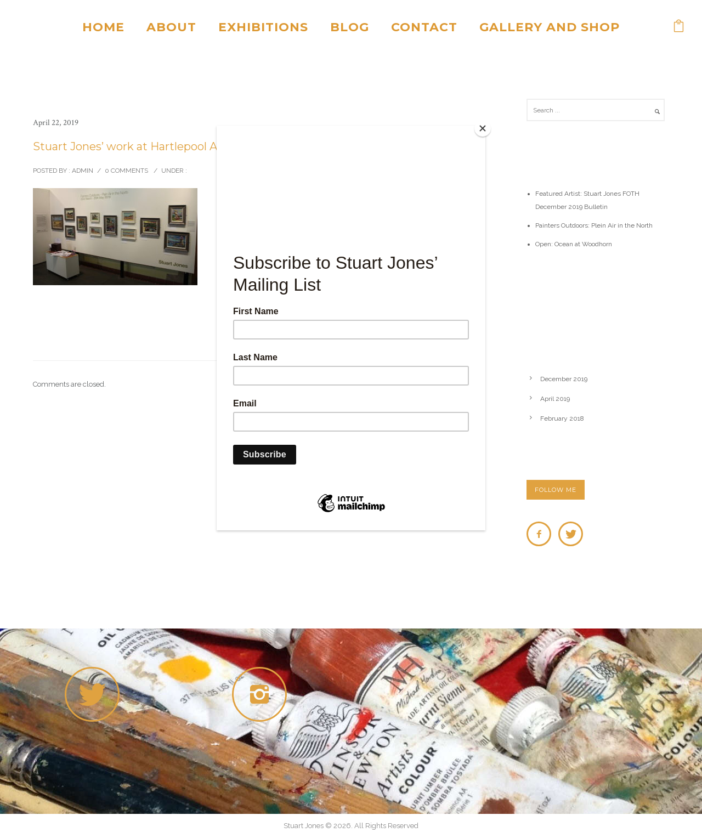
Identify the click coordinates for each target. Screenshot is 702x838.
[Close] (482, 128)
